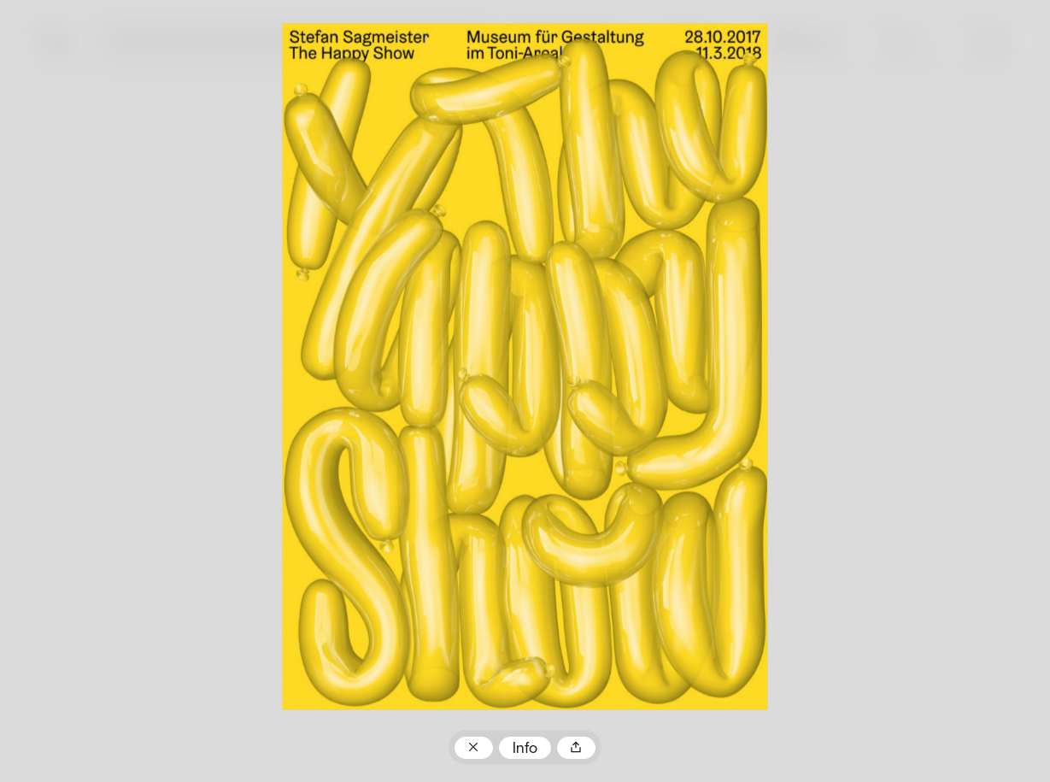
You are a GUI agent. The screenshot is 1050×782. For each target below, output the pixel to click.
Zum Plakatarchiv (474, 748)
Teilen (576, 748)
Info (525, 749)
